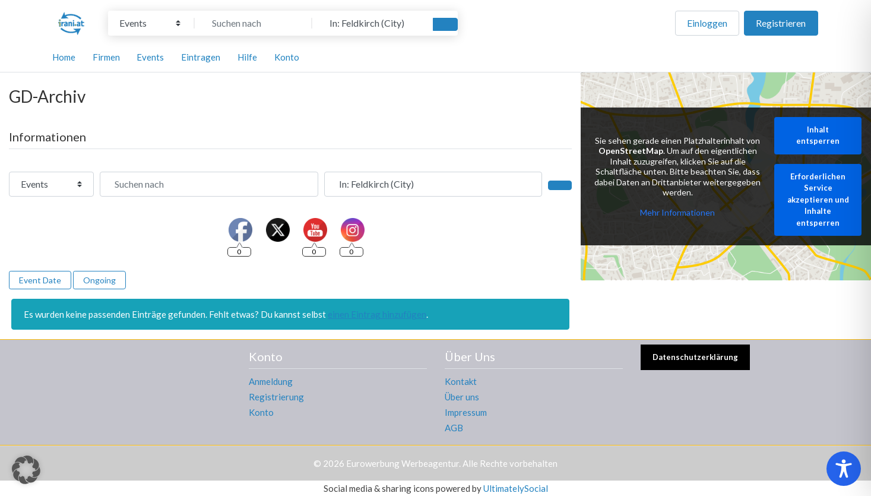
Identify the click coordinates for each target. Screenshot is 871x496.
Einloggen (707, 23)
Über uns (462, 396)
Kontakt (461, 381)
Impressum (466, 412)
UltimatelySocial (515, 488)
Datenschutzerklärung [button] (695, 357)
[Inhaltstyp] (150, 23)
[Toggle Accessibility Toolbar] (843, 468)
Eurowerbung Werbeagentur (402, 463)
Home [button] (63, 57)
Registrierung (276, 396)
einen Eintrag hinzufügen (377, 314)
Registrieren (781, 23)
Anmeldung (271, 381)
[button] (26, 470)
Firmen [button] (106, 57)
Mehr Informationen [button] (677, 212)
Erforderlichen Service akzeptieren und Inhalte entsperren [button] (818, 200)
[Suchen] (445, 24)
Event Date (40, 280)
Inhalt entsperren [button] (818, 135)
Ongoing (99, 280)
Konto (261, 412)
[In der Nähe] (371, 23)
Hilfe (247, 57)
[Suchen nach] (253, 23)
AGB (454, 427)
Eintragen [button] (200, 57)
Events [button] (150, 57)
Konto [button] (286, 57)
